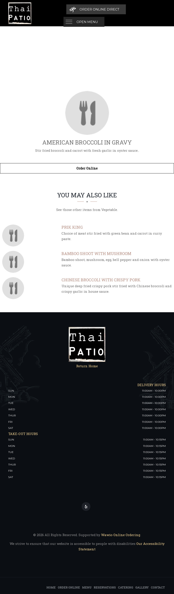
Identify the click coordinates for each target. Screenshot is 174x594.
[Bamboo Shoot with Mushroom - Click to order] (14, 262)
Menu (86, 587)
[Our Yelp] (86, 506)
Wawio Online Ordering (120, 535)
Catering (125, 587)
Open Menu (87, 9)
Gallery (142, 587)
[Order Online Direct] (135, 9)
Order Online (87, 168)
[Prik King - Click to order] (14, 235)
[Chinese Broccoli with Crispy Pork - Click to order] (14, 288)
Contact (158, 587)
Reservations (105, 587)
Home (51, 587)
